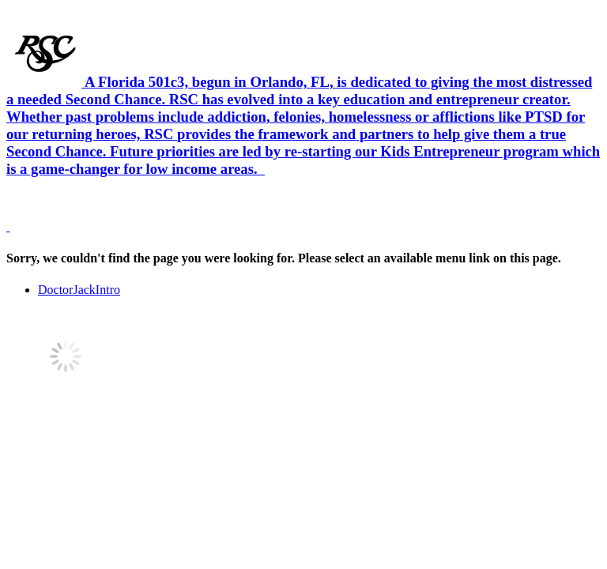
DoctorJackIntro (79, 289)
